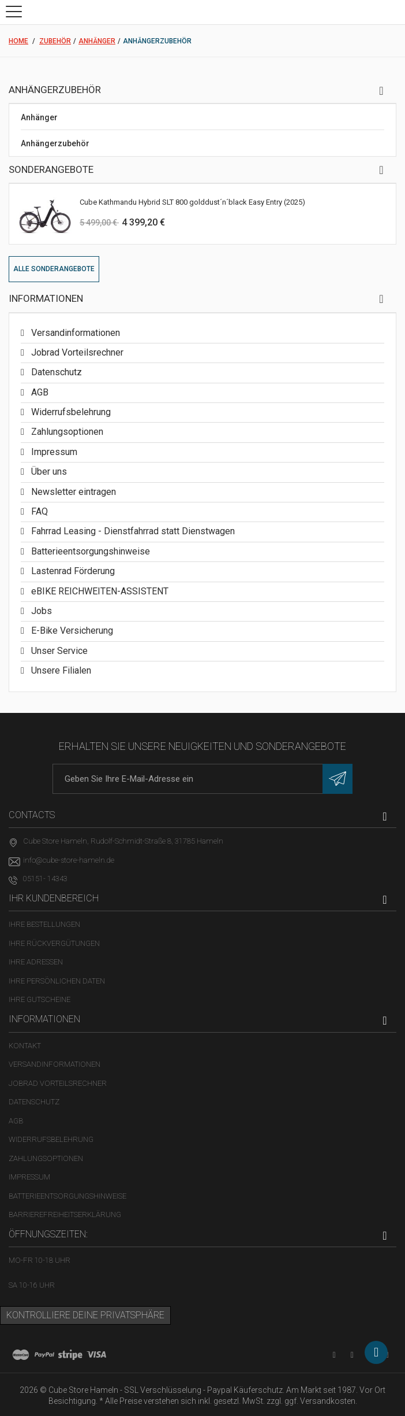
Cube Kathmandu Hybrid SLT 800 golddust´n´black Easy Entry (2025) (192, 202)
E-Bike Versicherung (71, 630)
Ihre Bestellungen (44, 924)
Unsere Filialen (60, 670)
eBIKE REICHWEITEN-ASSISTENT (98, 591)
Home (18, 41)
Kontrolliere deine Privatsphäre (85, 1315)
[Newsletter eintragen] (337, 779)
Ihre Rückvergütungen (54, 943)
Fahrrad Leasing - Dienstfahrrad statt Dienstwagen (132, 531)
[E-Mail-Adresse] (202, 779)
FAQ (38, 511)
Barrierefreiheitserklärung (65, 1214)
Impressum (53, 451)
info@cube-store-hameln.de (68, 860)
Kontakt (25, 1045)
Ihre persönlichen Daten (57, 981)
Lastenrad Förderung (72, 570)
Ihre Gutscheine (39, 999)
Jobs (40, 610)
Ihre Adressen (36, 961)
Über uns (48, 471)
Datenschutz (55, 372)
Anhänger (39, 117)
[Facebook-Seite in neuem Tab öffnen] (352, 1355)
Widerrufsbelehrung (70, 411)
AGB (38, 392)
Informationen (46, 298)
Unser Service (58, 650)
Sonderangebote (51, 169)
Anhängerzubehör (55, 143)
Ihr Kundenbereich (54, 898)
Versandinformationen (74, 332)
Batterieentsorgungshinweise (89, 551)
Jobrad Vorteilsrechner (76, 352)
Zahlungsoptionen (66, 431)
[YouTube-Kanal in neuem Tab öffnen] (334, 1355)
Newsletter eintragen (72, 491)
